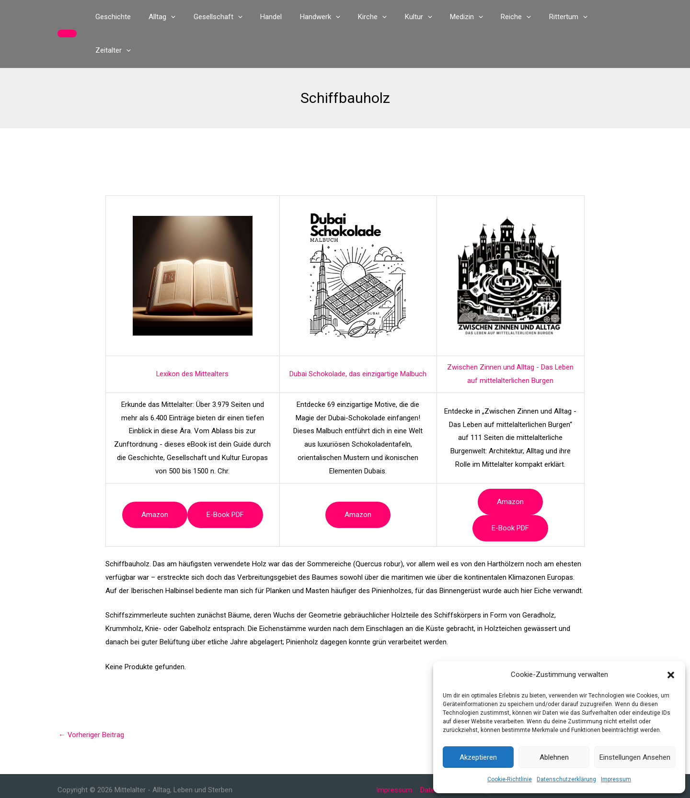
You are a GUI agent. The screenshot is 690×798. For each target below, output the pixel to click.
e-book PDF (225, 481)
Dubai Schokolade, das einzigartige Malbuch (357, 340)
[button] (671, 675)
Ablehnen (554, 757)
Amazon (154, 481)
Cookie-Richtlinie (509, 779)
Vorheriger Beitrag (91, 701)
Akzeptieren (478, 757)
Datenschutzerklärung (566, 779)
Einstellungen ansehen (634, 757)
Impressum (616, 779)
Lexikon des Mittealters (192, 340)
